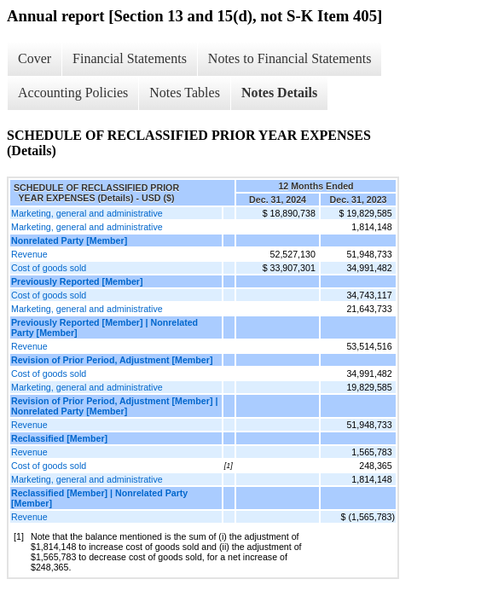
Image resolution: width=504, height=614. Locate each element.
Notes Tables (184, 92)
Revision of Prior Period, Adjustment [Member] (111, 360)
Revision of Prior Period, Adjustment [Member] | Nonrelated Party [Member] (114, 406)
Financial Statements (129, 58)
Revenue (29, 254)
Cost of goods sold (48, 268)
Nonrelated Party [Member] (69, 240)
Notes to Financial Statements (290, 58)
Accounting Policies (73, 92)
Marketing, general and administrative (87, 213)
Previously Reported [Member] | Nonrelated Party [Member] (104, 327)
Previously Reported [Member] (77, 281)
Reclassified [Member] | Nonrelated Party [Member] (99, 498)
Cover (34, 58)
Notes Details (279, 92)
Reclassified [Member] (59, 438)
